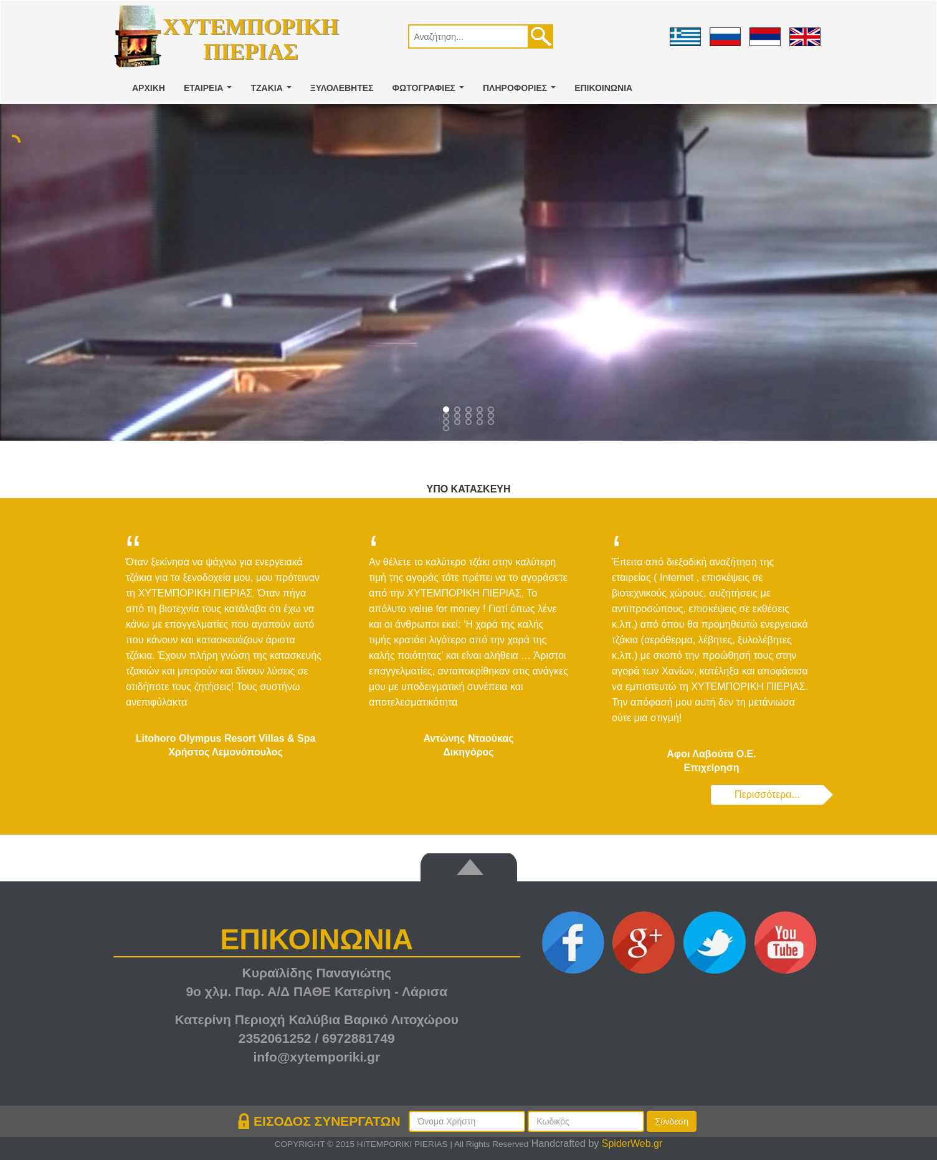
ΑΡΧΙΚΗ (148, 88)
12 (470, 423)
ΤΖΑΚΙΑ (273, 91)
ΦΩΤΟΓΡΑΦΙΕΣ (430, 91)
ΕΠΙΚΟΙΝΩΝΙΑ (603, 88)
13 (481, 423)
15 (447, 429)
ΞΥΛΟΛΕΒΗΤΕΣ (342, 88)
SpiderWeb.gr (632, 1143)
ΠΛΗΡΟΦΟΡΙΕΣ (522, 91)
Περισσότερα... (767, 794)
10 (447, 423)
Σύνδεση (671, 1121)
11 (458, 423)
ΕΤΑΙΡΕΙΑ (210, 91)
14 (492, 423)
